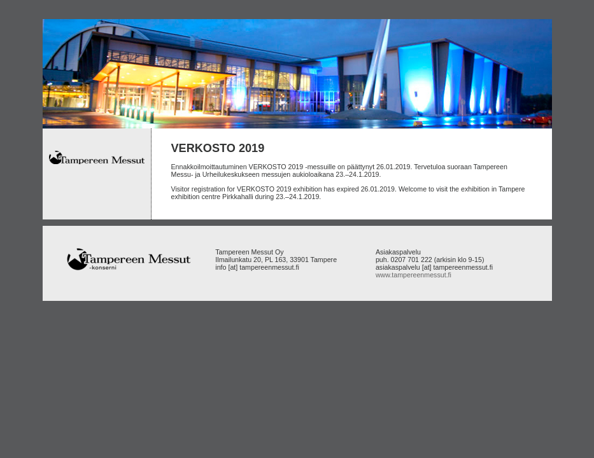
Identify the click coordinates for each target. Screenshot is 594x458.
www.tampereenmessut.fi (413, 275)
